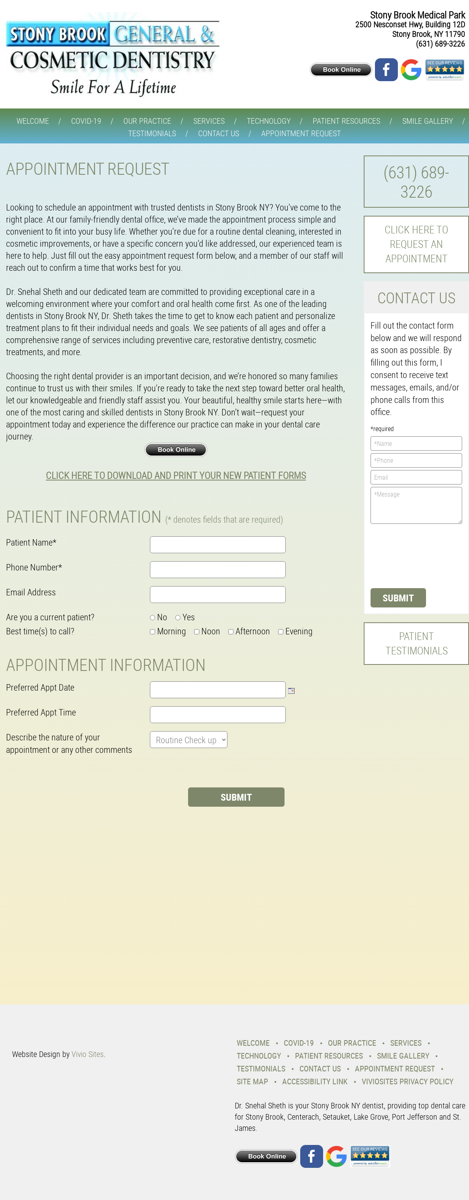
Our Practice (147, 120)
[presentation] (67, 771)
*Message (416, 505)
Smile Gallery (427, 120)
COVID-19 (86, 120)
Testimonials (152, 133)
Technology (269, 120)
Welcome (32, 120)
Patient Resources (346, 120)
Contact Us (218, 133)
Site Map (252, 1081)
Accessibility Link (315, 1081)
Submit (398, 597)
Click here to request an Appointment (416, 244)
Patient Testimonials (416, 643)
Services (209, 120)
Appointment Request (301, 133)
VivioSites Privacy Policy (407, 1081)
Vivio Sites (88, 1054)
